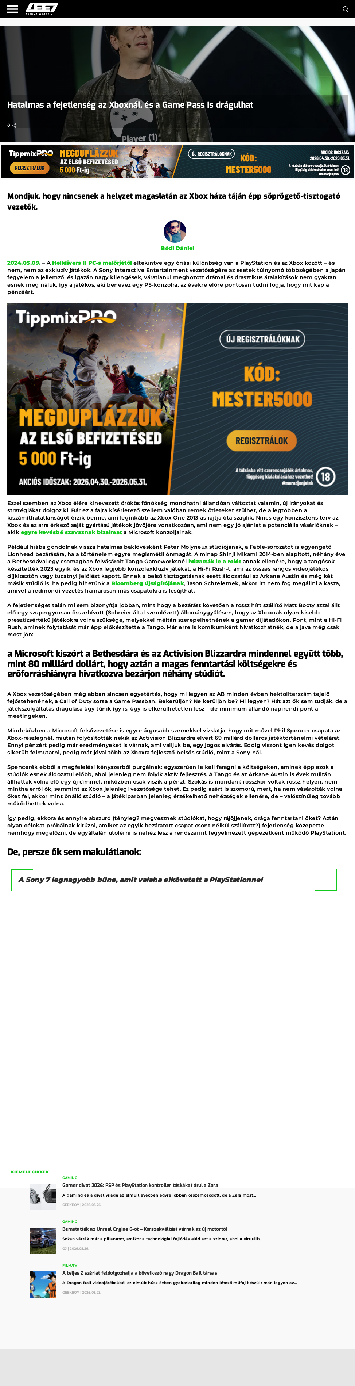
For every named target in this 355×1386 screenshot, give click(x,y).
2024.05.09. (24, 263)
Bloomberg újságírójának (146, 583)
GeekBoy (70, 1205)
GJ (64, 1249)
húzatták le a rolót (214, 561)
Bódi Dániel (177, 248)
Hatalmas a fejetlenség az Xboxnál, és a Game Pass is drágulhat (130, 105)
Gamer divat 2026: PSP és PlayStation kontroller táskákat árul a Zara (140, 1185)
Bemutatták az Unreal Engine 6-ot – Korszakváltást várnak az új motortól (144, 1229)
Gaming (69, 1178)
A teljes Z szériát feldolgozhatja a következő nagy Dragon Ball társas (139, 1273)
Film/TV (69, 1266)
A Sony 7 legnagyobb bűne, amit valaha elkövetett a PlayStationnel (140, 880)
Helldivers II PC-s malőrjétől (92, 263)
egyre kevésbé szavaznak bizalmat (70, 532)
